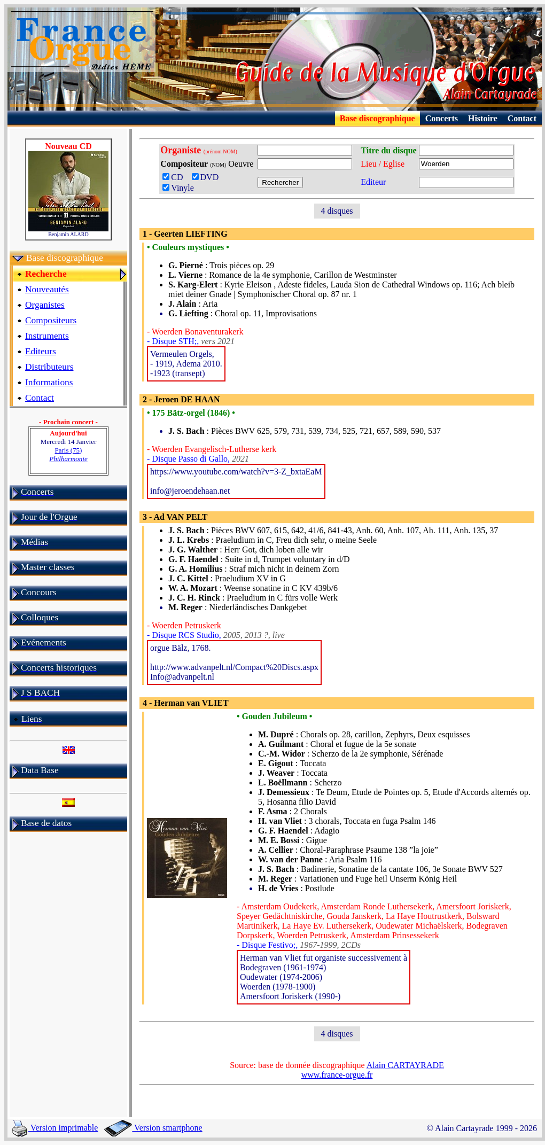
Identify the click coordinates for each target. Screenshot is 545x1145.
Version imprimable (55, 1127)
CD (175, 177)
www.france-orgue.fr (337, 1074)
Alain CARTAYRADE (405, 1065)
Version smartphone (153, 1127)
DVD (207, 177)
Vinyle (178, 187)
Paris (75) (68, 454)
